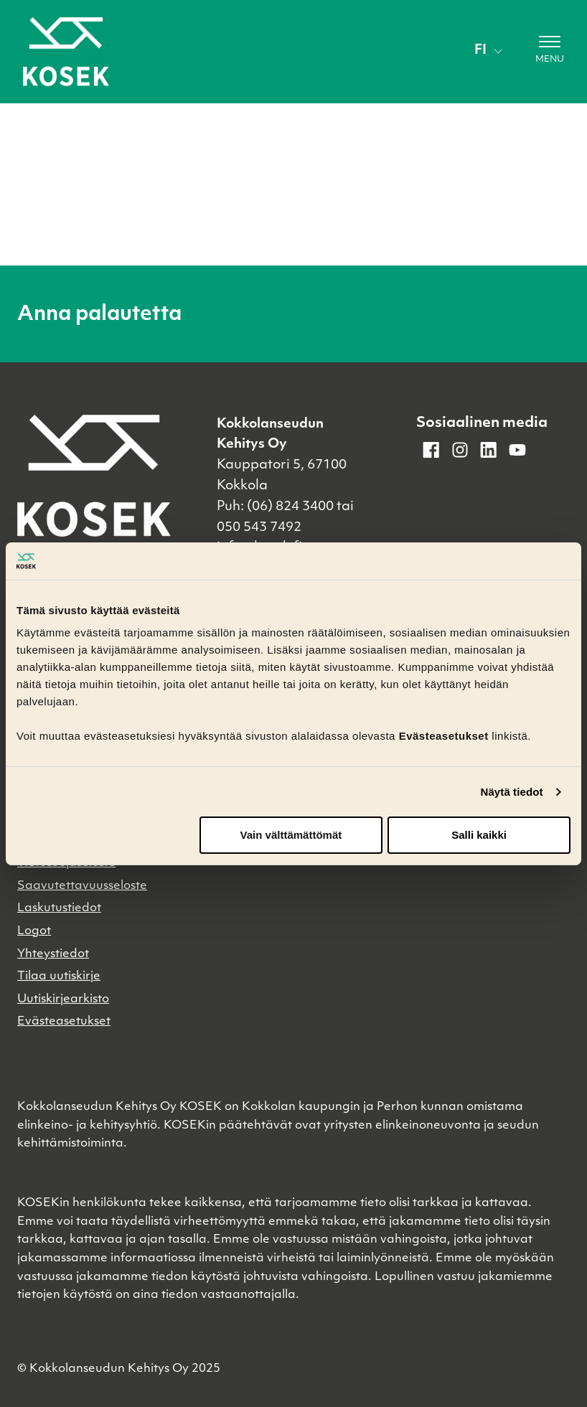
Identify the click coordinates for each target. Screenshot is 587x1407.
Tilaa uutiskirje (58, 976)
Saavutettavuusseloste (82, 886)
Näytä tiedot (512, 792)
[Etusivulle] (66, 51)
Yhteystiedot (53, 954)
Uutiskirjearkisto (63, 999)
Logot (34, 931)
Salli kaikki (479, 835)
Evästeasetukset (64, 1021)
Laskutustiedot (59, 908)
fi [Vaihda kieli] (488, 50)
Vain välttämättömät (291, 835)
